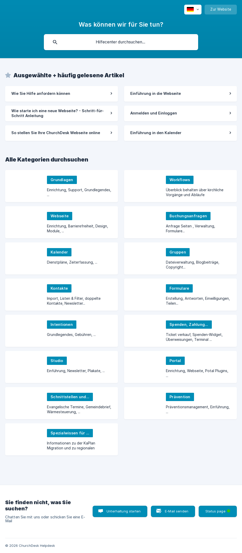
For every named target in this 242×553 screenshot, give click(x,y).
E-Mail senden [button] (176, 511)
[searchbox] (121, 42)
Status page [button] (218, 509)
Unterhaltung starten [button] (124, 511)
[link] (61, 94)
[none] (192, 9)
